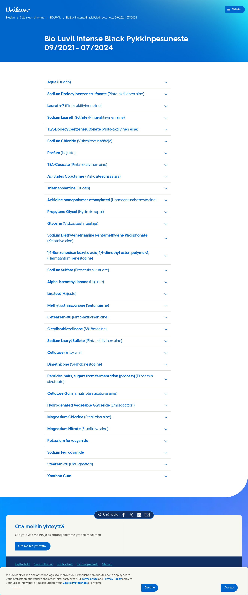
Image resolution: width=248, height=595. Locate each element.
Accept (229, 587)
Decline (150, 587)
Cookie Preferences (75, 583)
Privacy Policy (113, 579)
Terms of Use (90, 579)
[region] (124, 581)
